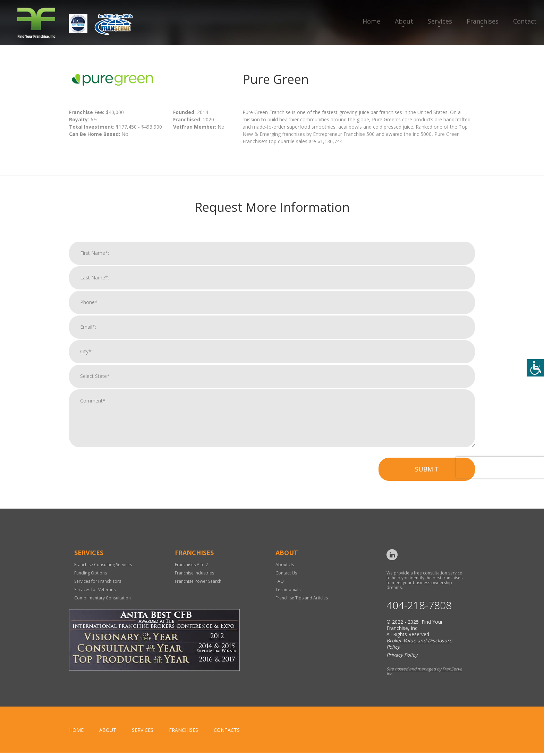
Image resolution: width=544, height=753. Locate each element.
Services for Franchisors (97, 581)
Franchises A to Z (192, 565)
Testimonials (287, 589)
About (404, 21)
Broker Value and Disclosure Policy (419, 644)
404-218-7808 (419, 605)
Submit (427, 473)
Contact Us (286, 573)
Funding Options (90, 573)
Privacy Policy (401, 655)
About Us (284, 565)
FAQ (279, 581)
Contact (525, 21)
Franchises (483, 21)
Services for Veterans (95, 589)
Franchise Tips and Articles (301, 598)
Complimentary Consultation (102, 598)
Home (371, 21)
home (76, 730)
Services (440, 21)
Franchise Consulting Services (103, 565)
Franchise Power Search (198, 581)
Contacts (227, 730)
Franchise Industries (194, 573)
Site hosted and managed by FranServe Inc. (424, 671)
